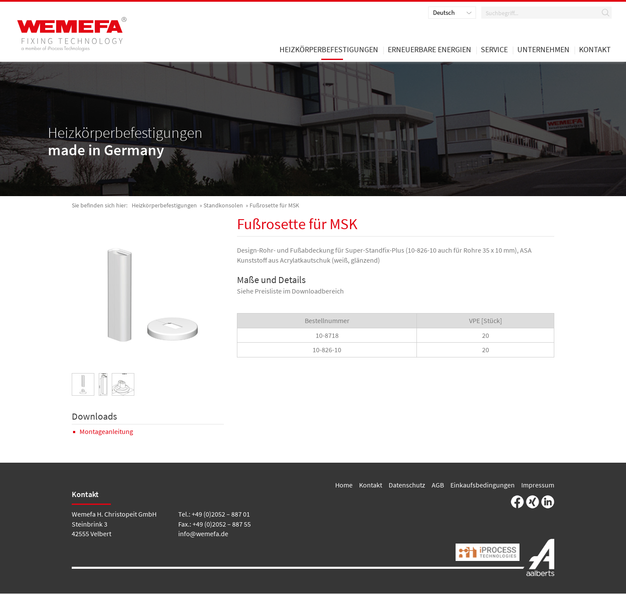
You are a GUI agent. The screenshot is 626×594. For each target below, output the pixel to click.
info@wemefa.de (203, 534)
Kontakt (370, 485)
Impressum (537, 485)
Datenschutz (407, 485)
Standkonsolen (223, 206)
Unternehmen (543, 51)
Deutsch (444, 13)
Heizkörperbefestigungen (164, 206)
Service (494, 51)
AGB (438, 485)
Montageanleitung (106, 432)
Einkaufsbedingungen (482, 485)
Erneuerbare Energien (429, 51)
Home (344, 485)
